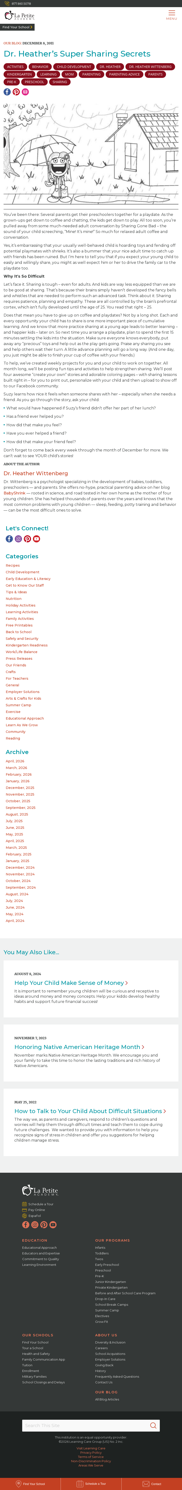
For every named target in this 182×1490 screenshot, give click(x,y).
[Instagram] (18, 538)
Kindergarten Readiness (27, 645)
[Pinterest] (16, 91)
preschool (34, 82)
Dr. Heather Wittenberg (150, 66)
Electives (102, 1316)
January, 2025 (17, 861)
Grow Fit (101, 1322)
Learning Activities (22, 612)
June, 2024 (15, 907)
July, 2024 (14, 901)
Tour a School (32, 1348)
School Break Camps (111, 1304)
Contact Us (103, 1382)
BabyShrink (15, 493)
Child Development (22, 572)
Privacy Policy (91, 1452)
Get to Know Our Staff (25, 585)
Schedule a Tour (41, 1204)
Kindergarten (19, 74)
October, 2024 (18, 881)
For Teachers (17, 678)
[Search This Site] (91, 1426)
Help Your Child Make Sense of (71, 982)
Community (16, 732)
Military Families (34, 1376)
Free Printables (19, 625)
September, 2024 (21, 887)
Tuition (27, 1365)
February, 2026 (19, 774)
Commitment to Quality (40, 1259)
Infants (100, 1247)
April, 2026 (15, 761)
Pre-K (99, 1276)
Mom (69, 74)
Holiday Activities (21, 605)
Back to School (18, 632)
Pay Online (37, 1210)
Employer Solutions (23, 692)
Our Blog (106, 1392)
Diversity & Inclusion (110, 1342)
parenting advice (124, 74)
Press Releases (19, 658)
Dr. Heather (110, 66)
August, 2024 (17, 894)
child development (74, 66)
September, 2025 (21, 808)
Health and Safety (36, 1354)
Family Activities (20, 619)
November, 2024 (20, 874)
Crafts (11, 672)
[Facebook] (7, 91)
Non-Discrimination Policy (91, 1461)
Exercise (13, 712)
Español (35, 1216)
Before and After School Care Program (125, 1293)
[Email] (25, 91)
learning (48, 74)
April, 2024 (15, 921)
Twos (99, 1259)
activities (15, 66)
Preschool (103, 1270)
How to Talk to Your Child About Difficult (90, 1111)
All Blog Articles (107, 1399)
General (12, 685)
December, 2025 (20, 788)
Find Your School (15, 27)
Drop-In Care (105, 1299)
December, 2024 (20, 867)
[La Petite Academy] (17, 15)
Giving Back (104, 1365)
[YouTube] (36, 538)
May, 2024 (14, 914)
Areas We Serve (90, 1465)
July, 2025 (14, 821)
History (100, 1371)
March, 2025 (16, 847)
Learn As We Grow (22, 725)
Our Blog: (13, 43)
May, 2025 (14, 834)
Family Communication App (43, 1359)
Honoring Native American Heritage (79, 1047)
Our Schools (37, 1335)
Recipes (13, 565)
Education (34, 1240)
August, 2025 (17, 814)
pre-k (11, 82)
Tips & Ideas (16, 592)
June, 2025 (15, 828)
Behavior (40, 66)
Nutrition (13, 599)
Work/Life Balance (21, 652)
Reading (13, 738)
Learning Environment (39, 1265)
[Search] (153, 1426)
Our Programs (112, 1240)
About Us (106, 1335)
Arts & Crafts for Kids (23, 698)
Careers (101, 1348)
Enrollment (30, 1371)
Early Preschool (107, 1265)
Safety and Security (22, 638)
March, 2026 (16, 768)
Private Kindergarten (111, 1287)
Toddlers (102, 1253)
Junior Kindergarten (110, 1282)
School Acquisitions (110, 1354)
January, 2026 (18, 781)
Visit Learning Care (91, 1448)
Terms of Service (91, 1457)
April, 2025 (15, 841)
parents (155, 74)
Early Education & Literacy (28, 579)
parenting (91, 74)
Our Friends (16, 665)
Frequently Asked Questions (117, 1376)
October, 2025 (18, 801)
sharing (60, 82)
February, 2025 (18, 854)
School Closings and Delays (43, 1382)
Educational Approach (25, 718)
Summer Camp (18, 705)
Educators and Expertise (41, 1253)
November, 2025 (20, 794)
